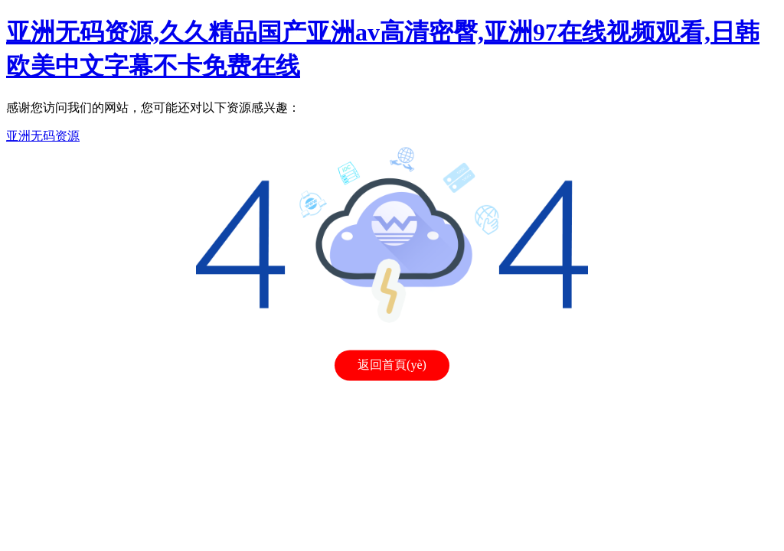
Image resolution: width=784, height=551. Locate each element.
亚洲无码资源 (43, 135)
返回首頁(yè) (392, 365)
